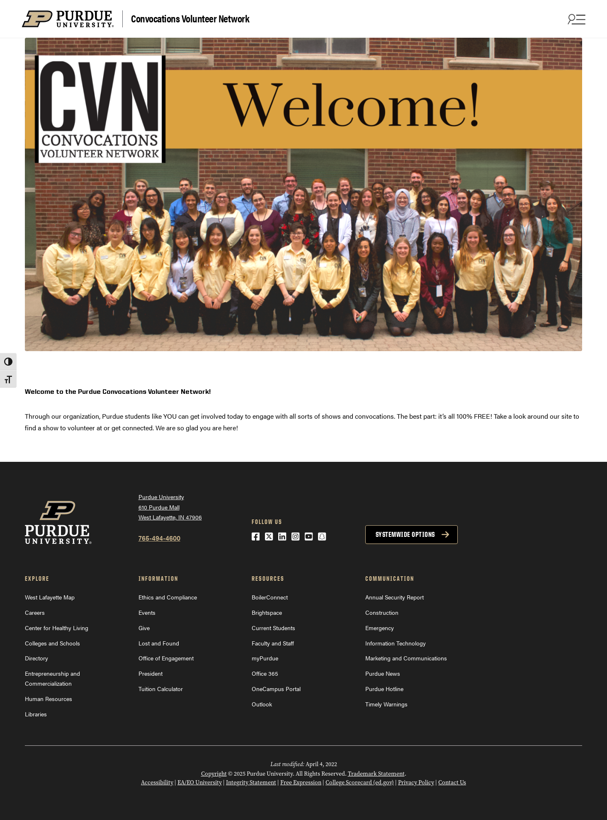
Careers (35, 612)
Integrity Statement (251, 782)
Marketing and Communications (406, 658)
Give (144, 627)
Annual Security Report (394, 597)
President (150, 673)
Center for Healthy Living (56, 627)
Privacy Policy (416, 782)
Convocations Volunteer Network (190, 18)
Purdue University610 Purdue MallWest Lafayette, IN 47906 (170, 506)
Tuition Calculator (160, 688)
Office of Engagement (166, 658)
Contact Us (452, 782)
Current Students (273, 627)
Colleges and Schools (52, 643)
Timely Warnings (386, 704)
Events (146, 612)
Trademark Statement (376, 773)
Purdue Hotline (384, 688)
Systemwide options (405, 534)
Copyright (214, 773)
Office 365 (265, 673)
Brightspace (267, 612)
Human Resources (48, 698)
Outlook (262, 704)
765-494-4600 (159, 538)
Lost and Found (158, 643)
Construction (381, 612)
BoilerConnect (270, 597)
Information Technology (395, 643)
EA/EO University (199, 782)
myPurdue (265, 658)
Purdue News (382, 673)
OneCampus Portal (276, 688)
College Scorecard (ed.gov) (359, 782)
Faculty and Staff (273, 643)
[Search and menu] (575, 19)
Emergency (379, 627)
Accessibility (157, 782)
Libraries (36, 714)
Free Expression (300, 782)
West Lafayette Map (50, 597)
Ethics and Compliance (167, 597)
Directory (36, 658)
